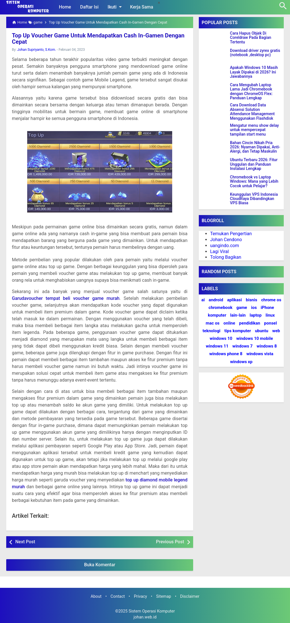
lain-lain (238, 315)
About (96, 596)
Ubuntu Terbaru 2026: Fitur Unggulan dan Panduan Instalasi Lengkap (254, 164)
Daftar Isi (89, 7)
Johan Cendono (226, 239)
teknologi (211, 330)
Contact (117, 596)
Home (65, 7)
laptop (256, 315)
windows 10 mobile (254, 338)
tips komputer (237, 330)
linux (270, 315)
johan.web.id (144, 617)
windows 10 (221, 338)
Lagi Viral (219, 251)
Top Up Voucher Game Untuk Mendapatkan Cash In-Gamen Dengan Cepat (97, 38)
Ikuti (116, 6)
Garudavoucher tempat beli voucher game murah (66, 298)
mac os (212, 323)
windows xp (241, 361)
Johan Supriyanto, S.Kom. (36, 50)
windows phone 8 (225, 353)
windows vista (259, 353)
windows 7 (243, 346)
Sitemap (163, 596)
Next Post (25, 541)
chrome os (271, 299)
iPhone (267, 307)
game (241, 307)
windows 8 (267, 346)
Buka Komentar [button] (99, 564)
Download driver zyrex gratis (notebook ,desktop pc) (255, 53)
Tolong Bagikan (225, 257)
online (229, 323)
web (276, 330)
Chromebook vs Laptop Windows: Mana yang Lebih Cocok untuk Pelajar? (254, 181)
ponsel (270, 323)
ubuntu (261, 330)
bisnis (251, 299)
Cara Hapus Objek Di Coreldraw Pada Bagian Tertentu (250, 37)
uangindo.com (224, 245)
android (216, 299)
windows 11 (217, 346)
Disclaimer (189, 596)
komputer (217, 315)
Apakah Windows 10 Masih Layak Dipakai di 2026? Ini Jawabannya (254, 72)
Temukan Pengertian (231, 233)
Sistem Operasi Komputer (152, 611)
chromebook (220, 307)
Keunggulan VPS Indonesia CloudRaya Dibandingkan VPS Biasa (254, 198)
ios (254, 307)
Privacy (140, 596)
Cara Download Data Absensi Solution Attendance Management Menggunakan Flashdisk (252, 111)
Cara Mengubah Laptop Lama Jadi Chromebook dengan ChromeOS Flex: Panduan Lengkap (251, 91)
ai (203, 299)
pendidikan (249, 323)
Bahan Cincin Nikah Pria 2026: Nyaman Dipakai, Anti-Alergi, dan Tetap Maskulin (255, 147)
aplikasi (234, 299)
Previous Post (170, 541)
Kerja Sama (141, 7)
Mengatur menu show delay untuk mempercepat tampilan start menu (254, 129)
